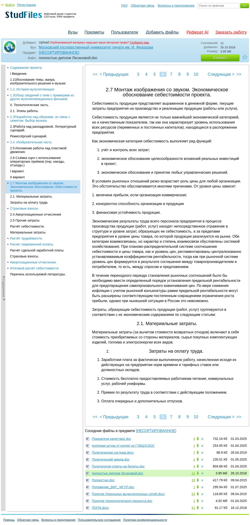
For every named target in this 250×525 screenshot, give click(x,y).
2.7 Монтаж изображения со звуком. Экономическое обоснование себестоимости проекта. (43, 135)
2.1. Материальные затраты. (31, 145)
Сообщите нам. (139, 42)
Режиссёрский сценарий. (28, 85)
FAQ (124, 5)
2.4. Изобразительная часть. (31, 90)
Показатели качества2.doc (111, 439)
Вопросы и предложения (176, 5)
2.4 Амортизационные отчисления (35, 163)
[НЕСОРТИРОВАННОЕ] (59, 53)
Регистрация (26, 5)
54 (193, 494)
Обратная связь (142, 5)
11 (193, 473)
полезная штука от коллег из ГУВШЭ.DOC (123, 445)
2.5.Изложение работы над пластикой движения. (38, 98)
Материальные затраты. (28, 181)
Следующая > (221, 74)
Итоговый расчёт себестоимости (34, 217)
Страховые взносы (24, 157)
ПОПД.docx (100, 508)
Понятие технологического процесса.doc (122, 501)
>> (238, 74)
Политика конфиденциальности (145, 520)
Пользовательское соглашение (99, 520)
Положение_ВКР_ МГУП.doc (113, 487)
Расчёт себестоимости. (27, 175)
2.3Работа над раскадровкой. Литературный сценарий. (43, 77)
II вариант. (17, 125)
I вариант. (17, 119)
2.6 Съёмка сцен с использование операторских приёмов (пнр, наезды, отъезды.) (37, 109)
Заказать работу (231, 32)
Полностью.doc (103, 480)
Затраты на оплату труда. (29, 151)
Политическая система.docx (113, 452)
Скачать (220, 58)
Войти (10, 5)
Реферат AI (197, 32)
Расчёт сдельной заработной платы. (37, 199)
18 (193, 480)
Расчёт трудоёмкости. (26, 187)
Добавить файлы (162, 32)
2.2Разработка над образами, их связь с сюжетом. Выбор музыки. (40, 67)
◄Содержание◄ (4, 145)
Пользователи (124, 32)
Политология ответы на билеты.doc (118, 466)
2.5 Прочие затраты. (25, 169)
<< (95, 74)
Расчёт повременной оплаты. (32, 193)
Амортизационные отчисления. (33, 211)
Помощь (9, 520)
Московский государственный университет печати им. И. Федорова (96, 47)
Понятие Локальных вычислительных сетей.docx (128, 494)
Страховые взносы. (24, 205)
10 (196, 74)
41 (193, 508)
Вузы (73, 32)
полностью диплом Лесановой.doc (117, 473)
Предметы (94, 32)
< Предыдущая (114, 74)
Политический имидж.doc (111, 459)
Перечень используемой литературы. (38, 223)
